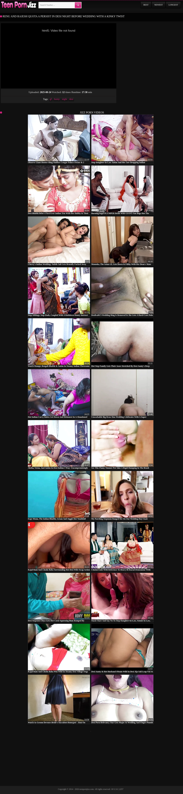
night (64, 99)
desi (71, 99)
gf (51, 99)
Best (145, 5)
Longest (173, 5)
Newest (158, 5)
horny (57, 99)
